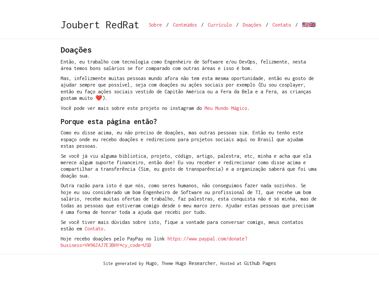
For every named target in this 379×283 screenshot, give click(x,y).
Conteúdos (185, 25)
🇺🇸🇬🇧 (309, 25)
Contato (281, 25)
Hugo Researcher (196, 263)
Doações (252, 25)
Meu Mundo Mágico (226, 108)
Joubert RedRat (100, 24)
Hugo (151, 263)
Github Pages (260, 263)
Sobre (155, 25)
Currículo (220, 25)
